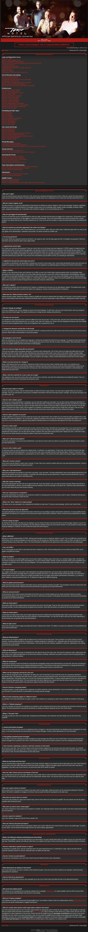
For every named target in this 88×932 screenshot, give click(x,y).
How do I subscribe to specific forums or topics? (16, 168)
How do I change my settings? (10, 76)
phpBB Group (50, 891)
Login (46, 39)
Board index (5, 50)
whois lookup (37, 911)
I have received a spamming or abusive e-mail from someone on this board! (23, 146)
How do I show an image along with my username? (16, 82)
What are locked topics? (9, 123)
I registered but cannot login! (10, 66)
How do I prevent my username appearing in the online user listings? (22, 63)
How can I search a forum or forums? (12, 156)
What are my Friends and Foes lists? (12, 150)
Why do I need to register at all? (11, 60)
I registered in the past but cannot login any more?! (16, 68)
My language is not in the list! (10, 81)
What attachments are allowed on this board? (15, 174)
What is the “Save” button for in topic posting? (15, 105)
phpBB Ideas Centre (79, 900)
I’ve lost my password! (8, 65)
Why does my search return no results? (13, 158)
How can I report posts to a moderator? (13, 103)
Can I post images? (7, 117)
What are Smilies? (7, 115)
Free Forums (49, 930)
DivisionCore (55, 930)
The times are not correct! (9, 78)
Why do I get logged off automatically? (13, 61)
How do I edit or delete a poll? (10, 97)
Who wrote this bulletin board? (10, 179)
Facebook (43, 40)
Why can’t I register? (8, 71)
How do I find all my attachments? (11, 175)
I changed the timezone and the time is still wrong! (16, 79)
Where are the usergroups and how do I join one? (16, 133)
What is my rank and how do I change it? (13, 84)
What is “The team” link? (9, 139)
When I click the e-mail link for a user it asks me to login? (18, 85)
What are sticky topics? (8, 121)
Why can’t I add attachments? (10, 100)
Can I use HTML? (7, 113)
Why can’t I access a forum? (10, 99)
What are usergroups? (8, 131)
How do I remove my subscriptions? (12, 169)
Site (39, 40)
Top (3, 199)
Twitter (49, 40)
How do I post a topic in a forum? (11, 90)
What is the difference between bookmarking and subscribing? (20, 166)
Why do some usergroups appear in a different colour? (17, 136)
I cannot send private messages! (11, 143)
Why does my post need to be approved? (14, 106)
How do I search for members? (11, 161)
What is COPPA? (7, 69)
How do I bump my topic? (9, 108)
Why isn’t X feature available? (10, 181)
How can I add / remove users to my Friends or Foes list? (18, 152)
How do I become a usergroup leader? (13, 134)
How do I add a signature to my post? (13, 93)
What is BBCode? (7, 112)
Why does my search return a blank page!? (14, 159)
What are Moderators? (8, 130)
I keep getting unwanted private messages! (14, 145)
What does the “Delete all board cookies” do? (15, 72)
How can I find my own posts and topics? (13, 162)
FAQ (42, 39)
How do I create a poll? (8, 94)
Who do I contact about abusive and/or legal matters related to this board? (23, 182)
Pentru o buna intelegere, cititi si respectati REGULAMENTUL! (44, 45)
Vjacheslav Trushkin (40, 930)
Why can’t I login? (7, 58)
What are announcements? (10, 120)
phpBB (37, 929)
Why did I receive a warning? (10, 102)
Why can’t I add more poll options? (12, 96)
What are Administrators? (9, 128)
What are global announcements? (11, 118)
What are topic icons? (8, 124)
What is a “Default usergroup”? (11, 137)
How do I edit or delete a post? (11, 91)
